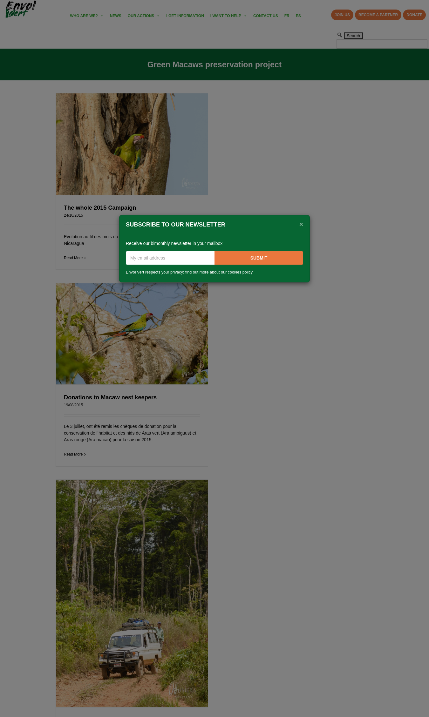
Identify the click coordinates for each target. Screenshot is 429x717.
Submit (259, 257)
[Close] (301, 224)
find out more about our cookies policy (219, 272)
